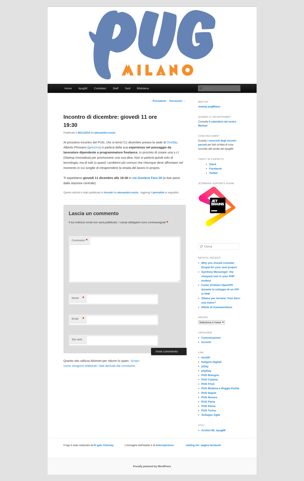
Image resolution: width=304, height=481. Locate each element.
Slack (212, 164)
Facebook (215, 168)
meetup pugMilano (209, 106)
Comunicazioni (211, 337)
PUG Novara (209, 397)
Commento (80, 240)
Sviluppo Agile (210, 414)
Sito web (77, 339)
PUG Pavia (208, 401)
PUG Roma (208, 406)
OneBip (172, 142)
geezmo (94, 147)
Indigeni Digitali (211, 362)
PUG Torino (208, 410)
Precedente (157, 101)
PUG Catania (209, 379)
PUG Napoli (208, 392)
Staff (115, 88)
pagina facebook (211, 445)
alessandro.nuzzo (105, 132)
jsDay (205, 366)
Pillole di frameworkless (216, 307)
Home (68, 88)
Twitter (213, 173)
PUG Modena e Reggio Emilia (220, 388)
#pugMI (82, 88)
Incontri (108, 192)
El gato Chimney (104, 445)
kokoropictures (165, 445)
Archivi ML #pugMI (213, 430)
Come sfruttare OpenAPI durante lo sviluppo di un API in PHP (220, 289)
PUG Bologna (210, 375)
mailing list (192, 445)
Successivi (177, 101)
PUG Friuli (208, 383)
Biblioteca (143, 88)
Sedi (127, 88)
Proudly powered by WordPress (152, 466)
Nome (78, 298)
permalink (158, 192)
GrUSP (205, 357)
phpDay (206, 370)
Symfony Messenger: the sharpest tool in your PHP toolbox (218, 276)
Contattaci (100, 88)
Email (78, 319)
